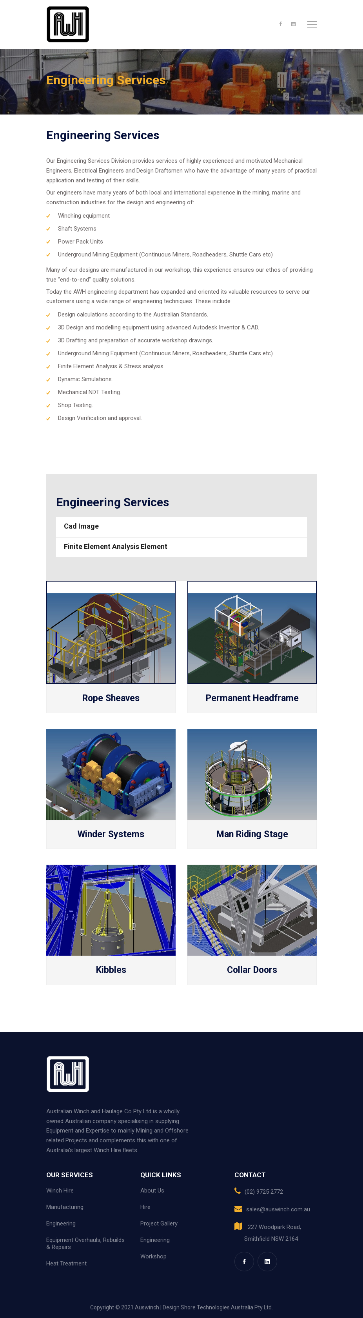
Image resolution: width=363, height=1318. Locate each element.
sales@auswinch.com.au (278, 1209)
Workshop (153, 1256)
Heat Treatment (66, 1263)
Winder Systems (111, 834)
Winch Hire (60, 1190)
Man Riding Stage (252, 834)
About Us (152, 1190)
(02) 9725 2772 (264, 1191)
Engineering (61, 1223)
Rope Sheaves (111, 698)
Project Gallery (159, 1223)
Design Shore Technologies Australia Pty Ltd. (218, 1307)
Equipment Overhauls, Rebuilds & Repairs (85, 1243)
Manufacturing (64, 1207)
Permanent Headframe (252, 698)
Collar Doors (252, 970)
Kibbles (111, 970)
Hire (145, 1207)
